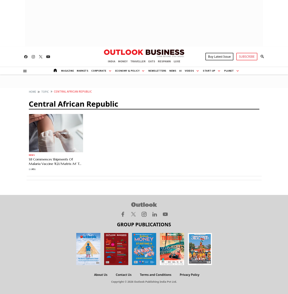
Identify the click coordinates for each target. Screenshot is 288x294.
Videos (189, 71)
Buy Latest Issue (219, 57)
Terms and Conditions (155, 275)
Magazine (67, 71)
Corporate (98, 71)
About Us (100, 275)
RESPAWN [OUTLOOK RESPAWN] (164, 61)
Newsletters (157, 71)
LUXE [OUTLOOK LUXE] (177, 61)
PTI (33, 169)
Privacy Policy (189, 275)
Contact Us (124, 275)
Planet (229, 71)
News (172, 71)
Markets (82, 71)
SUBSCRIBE (247, 57)
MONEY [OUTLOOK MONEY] (123, 61)
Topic (45, 92)
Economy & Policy (127, 71)
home (32, 92)
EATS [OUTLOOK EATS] (151, 61)
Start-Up (209, 71)
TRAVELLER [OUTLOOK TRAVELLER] (138, 61)
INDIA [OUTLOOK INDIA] (111, 61)
